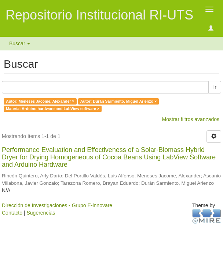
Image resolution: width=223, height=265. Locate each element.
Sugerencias (40, 213)
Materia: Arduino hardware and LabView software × (52, 108)
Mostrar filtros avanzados (190, 119)
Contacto (12, 213)
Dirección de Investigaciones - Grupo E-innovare (57, 205)
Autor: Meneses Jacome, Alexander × (40, 101)
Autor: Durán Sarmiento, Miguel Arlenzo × (118, 101)
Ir (214, 87)
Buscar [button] (19, 43)
